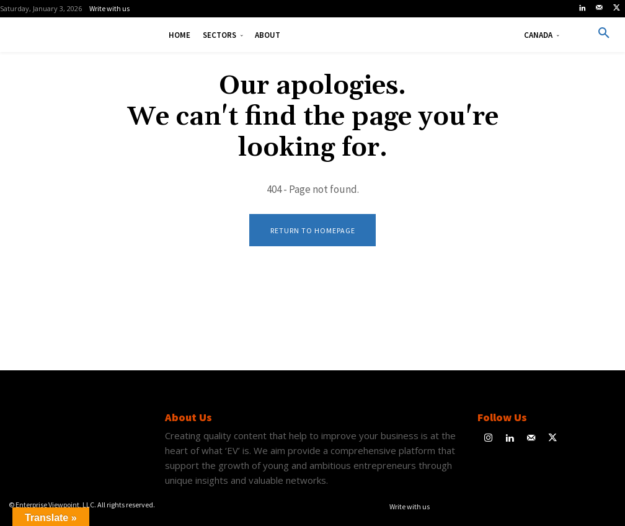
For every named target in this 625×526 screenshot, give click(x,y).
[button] (604, 33)
